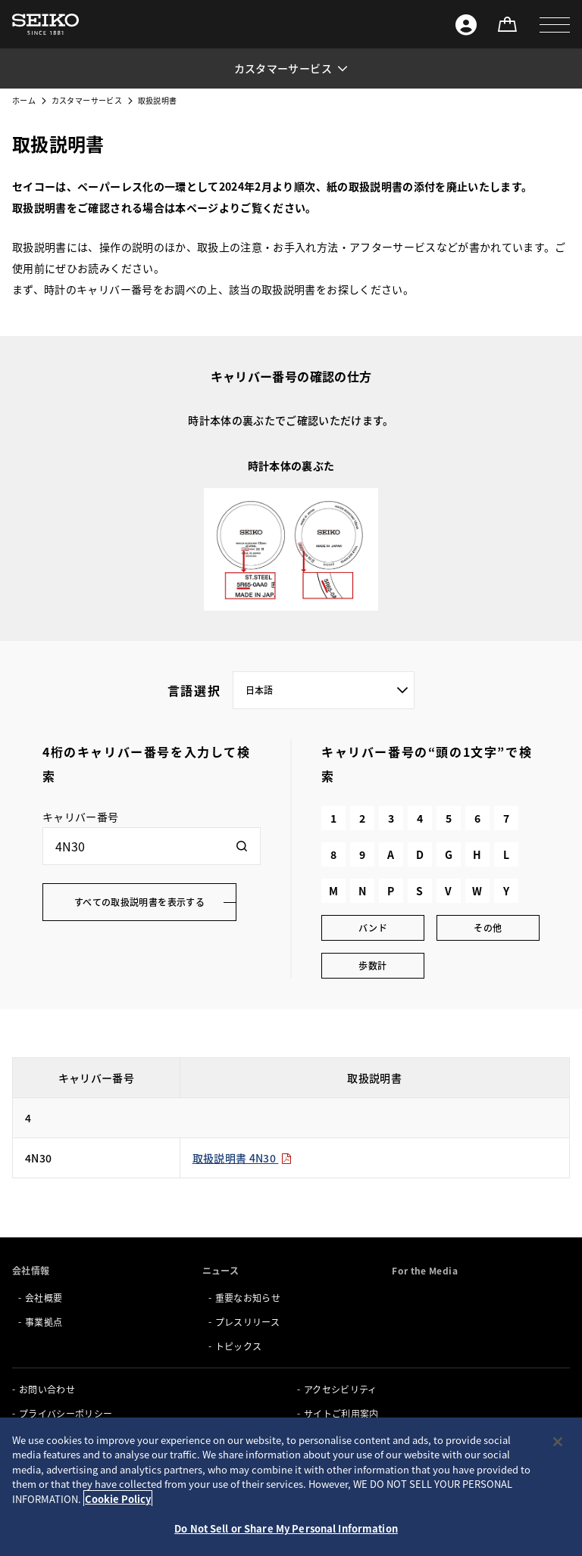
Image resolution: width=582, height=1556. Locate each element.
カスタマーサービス (87, 100)
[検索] (242, 846)
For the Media (425, 1270)
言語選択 (194, 690)
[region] (291, 1487)
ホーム (24, 100)
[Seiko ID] (466, 24)
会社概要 (43, 1297)
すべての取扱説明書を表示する (139, 901)
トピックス (238, 1346)
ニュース (220, 1270)
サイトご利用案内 (341, 1413)
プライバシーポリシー (66, 1413)
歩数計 (372, 965)
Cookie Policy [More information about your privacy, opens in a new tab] (118, 1499)
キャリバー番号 (80, 816)
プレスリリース (247, 1321)
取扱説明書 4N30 (242, 1157)
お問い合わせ (47, 1389)
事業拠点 (43, 1321)
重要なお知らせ (247, 1297)
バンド (372, 927)
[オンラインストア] (507, 24)
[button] (554, 24)
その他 (488, 927)
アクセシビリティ (340, 1389)
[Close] (557, 1441)
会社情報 (30, 1270)
